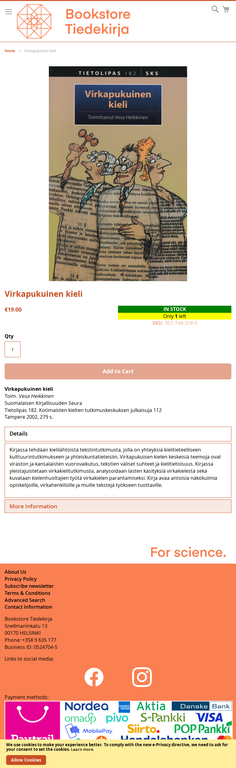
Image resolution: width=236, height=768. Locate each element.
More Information (33, 506)
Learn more (82, 749)
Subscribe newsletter (29, 586)
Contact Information (28, 606)
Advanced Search (25, 600)
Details (19, 433)
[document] (118, 754)
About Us (15, 571)
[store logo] (73, 21)
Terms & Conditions (27, 593)
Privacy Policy (21, 579)
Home (10, 50)
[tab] (118, 434)
